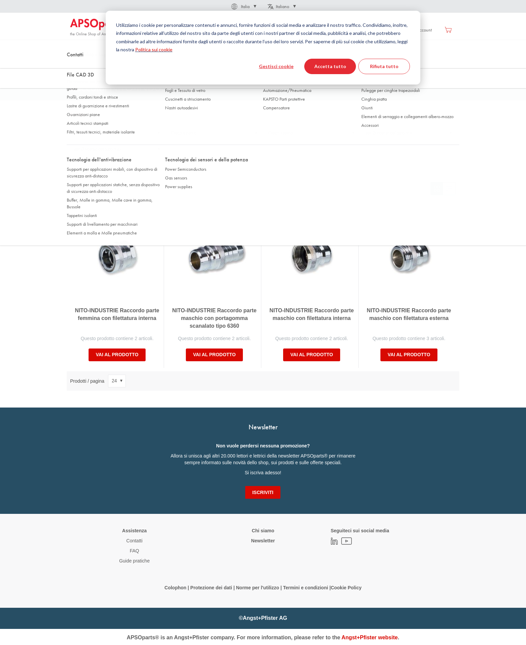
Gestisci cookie (276, 66)
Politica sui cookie (153, 49)
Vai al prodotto (117, 354)
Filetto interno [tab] (280, 133)
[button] (243, 6)
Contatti (134, 540)
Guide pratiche (134, 560)
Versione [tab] (82, 133)
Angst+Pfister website (369, 637)
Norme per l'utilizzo (257, 587)
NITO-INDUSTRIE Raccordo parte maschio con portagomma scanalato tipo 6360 (214, 318)
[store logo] (98, 27)
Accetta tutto (330, 66)
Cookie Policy (346, 587)
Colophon (175, 587)
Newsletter (263, 540)
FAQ (134, 550)
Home (75, 66)
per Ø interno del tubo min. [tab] (389, 133)
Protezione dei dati (211, 587)
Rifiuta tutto (384, 66)
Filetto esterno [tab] (184, 133)
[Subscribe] (262, 492)
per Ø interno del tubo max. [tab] (98, 149)
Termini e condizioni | (307, 587)
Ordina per (81, 188)
